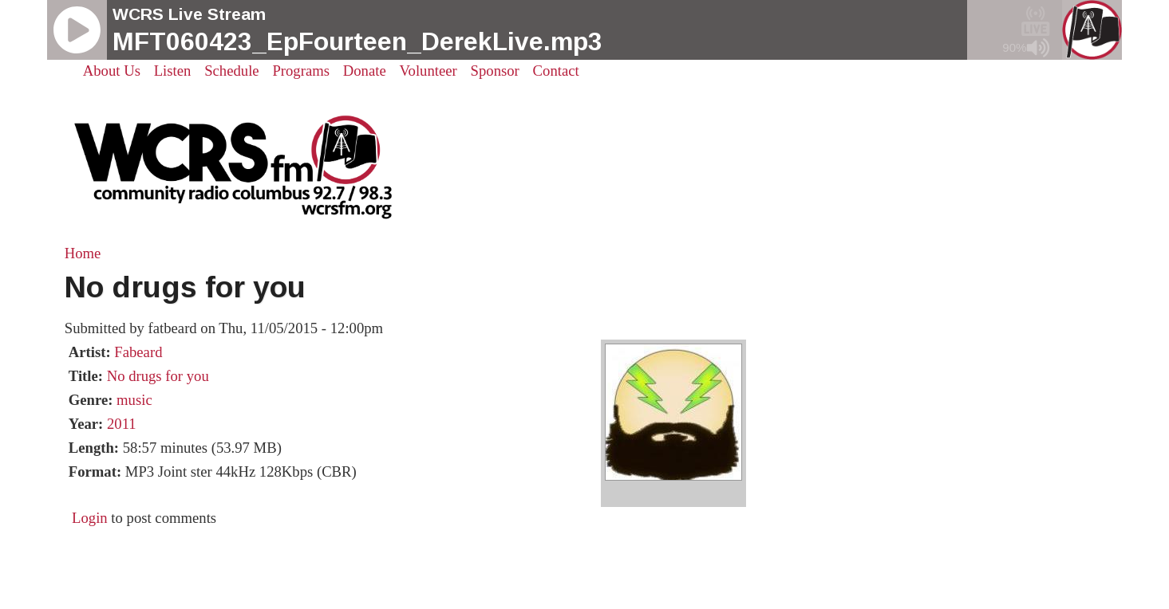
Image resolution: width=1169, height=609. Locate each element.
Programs (301, 70)
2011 (121, 423)
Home (83, 253)
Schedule (231, 70)
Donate (364, 70)
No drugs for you (158, 375)
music (134, 399)
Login (90, 517)
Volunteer (428, 70)
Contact (556, 70)
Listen (173, 70)
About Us (111, 70)
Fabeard (138, 352)
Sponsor (495, 70)
